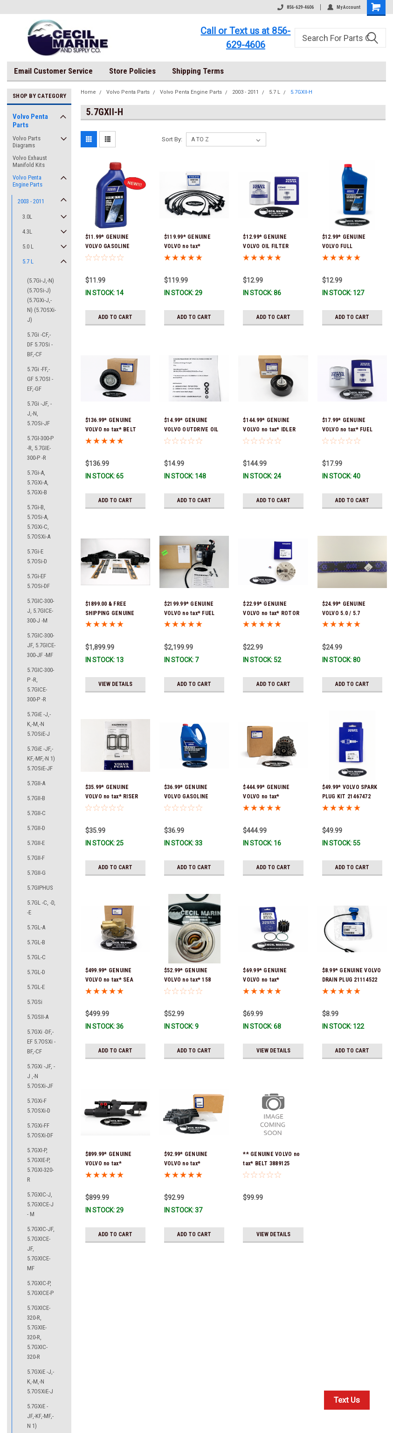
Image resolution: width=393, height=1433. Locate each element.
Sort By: (172, 139)
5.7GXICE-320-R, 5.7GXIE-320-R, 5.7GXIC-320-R (38, 1332)
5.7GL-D (36, 972)
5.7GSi (34, 1001)
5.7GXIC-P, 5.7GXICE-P (40, 1288)
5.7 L (28, 261)
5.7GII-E (36, 842)
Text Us (347, 1400)
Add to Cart (115, 317)
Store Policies (132, 71)
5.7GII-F (36, 857)
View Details (115, 684)
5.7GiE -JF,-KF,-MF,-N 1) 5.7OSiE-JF (41, 758)
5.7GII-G (36, 872)
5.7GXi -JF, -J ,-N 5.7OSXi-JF (41, 1076)
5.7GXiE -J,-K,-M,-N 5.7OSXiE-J (40, 1381)
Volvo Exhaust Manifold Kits (30, 161)
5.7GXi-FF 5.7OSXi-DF (40, 1130)
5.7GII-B (36, 798)
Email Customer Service (53, 71)
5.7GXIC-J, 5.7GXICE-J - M (40, 1204)
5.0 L (28, 246)
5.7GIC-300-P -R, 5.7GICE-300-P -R (40, 684)
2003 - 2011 (31, 201)
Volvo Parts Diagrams (27, 142)
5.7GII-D (36, 827)
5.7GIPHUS (40, 887)
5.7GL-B (36, 942)
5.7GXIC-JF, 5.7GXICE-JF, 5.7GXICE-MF (41, 1248)
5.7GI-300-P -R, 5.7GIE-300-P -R (40, 448)
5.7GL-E (36, 986)
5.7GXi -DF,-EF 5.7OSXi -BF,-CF (41, 1041)
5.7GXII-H (301, 92)
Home (88, 92)
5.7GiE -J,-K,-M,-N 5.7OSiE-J (39, 724)
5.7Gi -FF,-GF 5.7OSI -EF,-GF (40, 379)
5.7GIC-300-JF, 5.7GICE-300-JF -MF (41, 645)
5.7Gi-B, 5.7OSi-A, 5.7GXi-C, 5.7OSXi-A (38, 522)
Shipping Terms (198, 71)
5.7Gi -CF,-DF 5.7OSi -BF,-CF (40, 344)
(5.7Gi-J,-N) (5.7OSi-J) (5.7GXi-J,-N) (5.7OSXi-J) (41, 300)
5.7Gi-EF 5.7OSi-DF (38, 581)
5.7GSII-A (37, 1016)
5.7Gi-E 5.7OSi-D (37, 556)
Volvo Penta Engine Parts (27, 181)
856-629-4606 (295, 7)
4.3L (27, 231)
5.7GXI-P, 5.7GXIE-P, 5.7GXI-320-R (40, 1165)
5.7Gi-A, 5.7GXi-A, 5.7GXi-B (37, 482)
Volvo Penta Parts (30, 120)
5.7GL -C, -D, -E (41, 907)
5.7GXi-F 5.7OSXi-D (38, 1105)
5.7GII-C (36, 813)
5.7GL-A (36, 927)
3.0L (27, 216)
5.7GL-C (36, 957)
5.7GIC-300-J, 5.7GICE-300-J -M (40, 610)
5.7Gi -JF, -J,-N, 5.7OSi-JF (39, 413)
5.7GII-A (36, 783)
